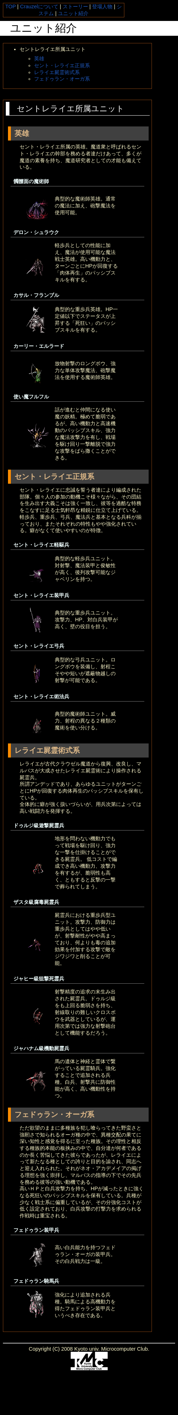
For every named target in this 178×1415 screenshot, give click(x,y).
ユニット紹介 (73, 13)
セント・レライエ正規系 (62, 65)
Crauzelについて (39, 6)
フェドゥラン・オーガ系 (62, 79)
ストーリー (75, 6)
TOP (10, 6)
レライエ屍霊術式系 (57, 72)
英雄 (39, 58)
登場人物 (102, 6)
